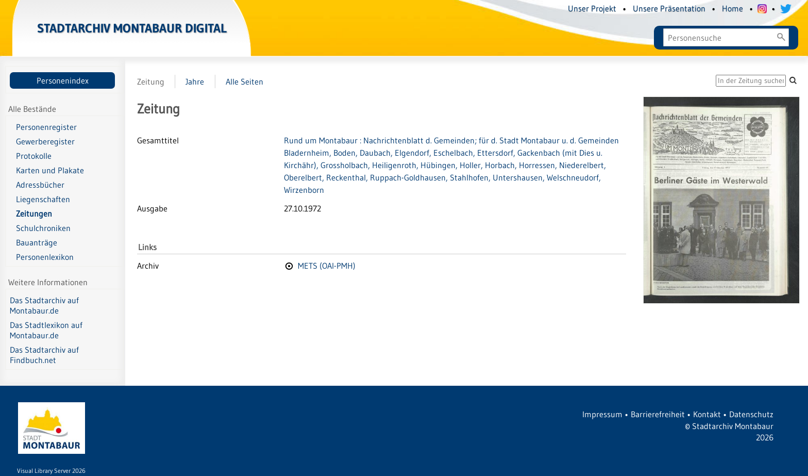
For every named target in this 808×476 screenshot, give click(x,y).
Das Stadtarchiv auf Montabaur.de (44, 305)
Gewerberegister (45, 141)
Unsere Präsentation (669, 8)
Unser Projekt (592, 8)
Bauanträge (36, 242)
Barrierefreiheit (658, 414)
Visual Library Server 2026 (51, 470)
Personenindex (63, 80)
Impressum (602, 414)
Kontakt (707, 414)
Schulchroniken (43, 228)
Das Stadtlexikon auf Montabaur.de (46, 330)
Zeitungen (34, 213)
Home (732, 8)
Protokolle (34, 156)
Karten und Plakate (50, 170)
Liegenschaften (43, 199)
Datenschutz (751, 414)
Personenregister (46, 127)
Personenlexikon (45, 257)
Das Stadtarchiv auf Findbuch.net (44, 354)
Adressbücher (40, 184)
